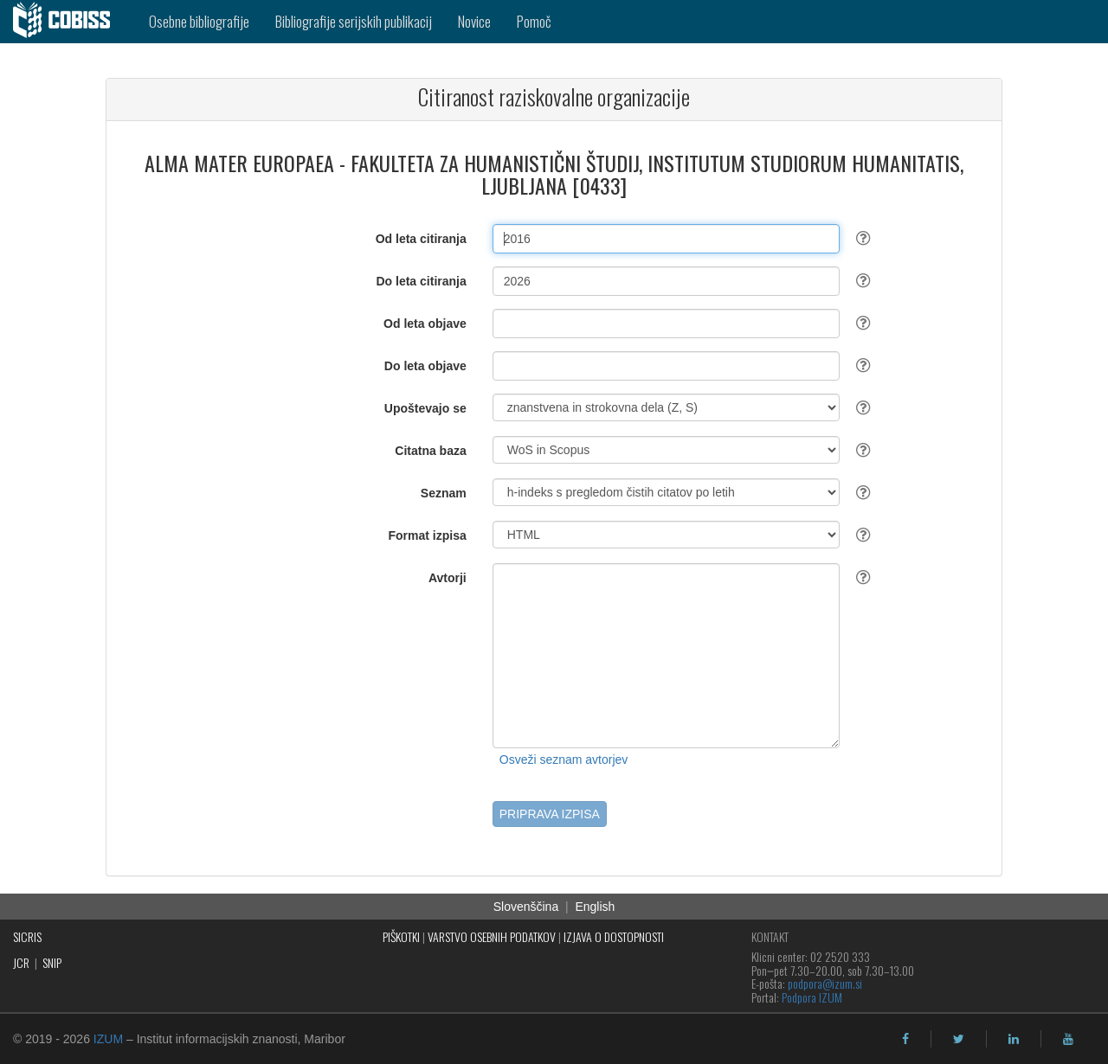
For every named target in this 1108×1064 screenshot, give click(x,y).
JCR (21, 962)
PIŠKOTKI (401, 936)
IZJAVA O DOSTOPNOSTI (614, 936)
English (595, 906)
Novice (474, 21)
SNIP (51, 962)
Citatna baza (430, 451)
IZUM (108, 1039)
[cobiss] (68, 21)
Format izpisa (428, 535)
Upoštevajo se (425, 408)
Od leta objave (425, 323)
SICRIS (27, 936)
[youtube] (1068, 1039)
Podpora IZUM (812, 997)
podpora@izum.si (825, 983)
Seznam (444, 493)
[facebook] (905, 1039)
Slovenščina (526, 906)
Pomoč (534, 21)
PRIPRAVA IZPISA (549, 814)
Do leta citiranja (421, 281)
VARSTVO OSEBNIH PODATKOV (492, 936)
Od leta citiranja (421, 239)
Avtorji (447, 578)
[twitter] (958, 1039)
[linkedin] (1013, 1039)
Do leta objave (425, 366)
